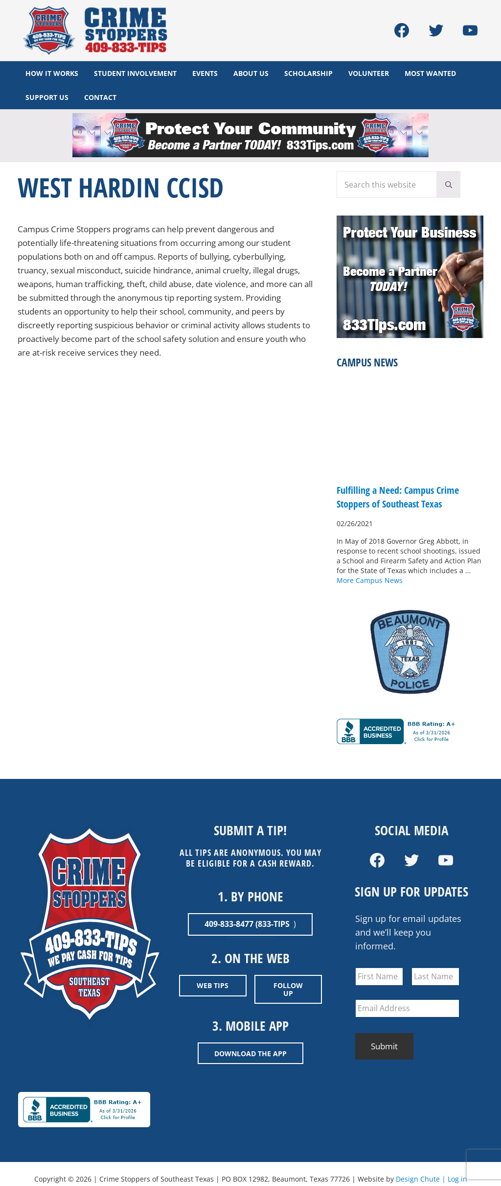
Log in (457, 1176)
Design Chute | (422, 1176)
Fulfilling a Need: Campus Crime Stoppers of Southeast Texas (403, 501)
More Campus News (370, 584)
